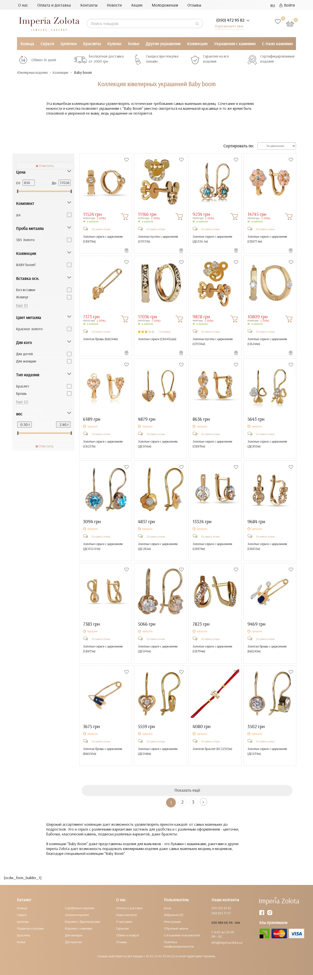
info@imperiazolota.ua (226, 942)
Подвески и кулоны (30, 928)
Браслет (22, 385)
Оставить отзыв (101, 229)
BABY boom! (26, 264)
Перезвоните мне (228, 25)
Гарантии (122, 928)
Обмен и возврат (127, 935)
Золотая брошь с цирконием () (267, 648)
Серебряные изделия (79, 908)
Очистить (45, 165)
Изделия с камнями (78, 928)
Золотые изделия (77, 914)
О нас (23, 5)
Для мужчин (73, 942)
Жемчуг (22, 296)
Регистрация (172, 921)
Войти (287, 5)
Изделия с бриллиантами (82, 921)
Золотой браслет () (212, 748)
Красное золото (29, 328)
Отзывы (194, 5)
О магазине (124, 921)
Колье (133, 43)
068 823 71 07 (221, 913)
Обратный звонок (176, 928)
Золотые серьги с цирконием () (103, 238)
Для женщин (26, 360)
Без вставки (25, 289)
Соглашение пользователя (182, 935)
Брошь (21, 393)
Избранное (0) (173, 914)
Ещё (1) (22, 305)
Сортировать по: (238, 146)
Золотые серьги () (157, 338)
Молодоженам (165, 5)
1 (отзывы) (165, 331)
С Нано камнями (277, 43)
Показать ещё (187, 790)
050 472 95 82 (221, 908)
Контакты (88, 5)
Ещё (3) (22, 401)
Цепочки (68, 43)
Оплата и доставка (54, 5)
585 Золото (25, 239)
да (18, 214)
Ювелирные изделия (35, 72)
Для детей (24, 353)
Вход (167, 908)
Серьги (47, 43)
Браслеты (92, 43)
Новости (114, 5)
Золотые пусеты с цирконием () (158, 238)
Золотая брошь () (100, 338)
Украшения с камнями (234, 43)
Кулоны (114, 43)
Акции (136, 5)
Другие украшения (163, 43)
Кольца (27, 43)
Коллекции (197, 43)
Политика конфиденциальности (179, 944)
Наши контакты (126, 914)
